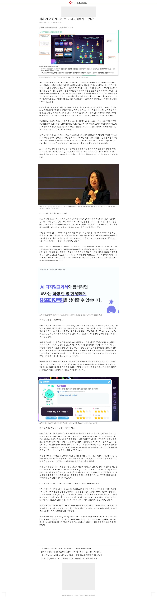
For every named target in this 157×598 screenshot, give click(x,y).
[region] (78, 12)
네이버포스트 (84, 540)
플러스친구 (78, 540)
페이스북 (73, 540)
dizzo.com (78, 2)
